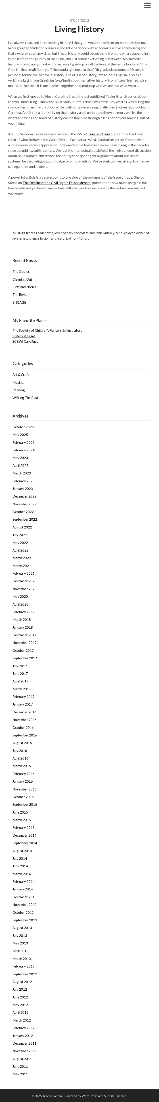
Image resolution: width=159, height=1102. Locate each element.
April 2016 (20, 758)
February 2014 (24, 881)
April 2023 (20, 465)
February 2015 (24, 827)
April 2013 (20, 950)
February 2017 (24, 696)
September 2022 (25, 519)
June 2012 (20, 997)
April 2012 (20, 1012)
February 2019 (24, 612)
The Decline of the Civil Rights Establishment (57, 182)
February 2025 (24, 442)
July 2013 (20, 935)
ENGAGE (19, 302)
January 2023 (23, 488)
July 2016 (20, 750)
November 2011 (25, 1051)
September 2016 (25, 735)
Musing (18, 382)
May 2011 (20, 1074)
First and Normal (25, 287)
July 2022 (20, 535)
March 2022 (22, 558)
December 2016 (24, 712)
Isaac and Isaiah (100, 134)
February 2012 (24, 1028)
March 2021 (22, 565)
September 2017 (25, 658)
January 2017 (23, 704)
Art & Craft (21, 374)
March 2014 (22, 874)
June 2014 (20, 866)
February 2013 (24, 966)
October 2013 (23, 912)
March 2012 (22, 1020)
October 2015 (23, 797)
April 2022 (20, 550)
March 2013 (22, 958)
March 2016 (22, 766)
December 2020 (24, 581)
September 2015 (25, 804)
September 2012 (25, 974)
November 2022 (25, 504)
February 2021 (24, 573)
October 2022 (23, 511)
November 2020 (25, 589)
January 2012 (23, 1035)
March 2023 (22, 473)
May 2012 (20, 1004)
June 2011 (20, 1066)
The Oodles (21, 271)
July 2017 (20, 666)
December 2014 (24, 835)
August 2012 (22, 981)
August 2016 (22, 742)
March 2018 (22, 619)
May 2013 (20, 943)
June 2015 (20, 812)
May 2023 (20, 457)
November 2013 (25, 904)
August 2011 (22, 1059)
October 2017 (23, 650)
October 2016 (23, 727)
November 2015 (25, 789)
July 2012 (20, 989)
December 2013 (24, 897)
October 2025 (23, 427)
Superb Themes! (116, 1096)
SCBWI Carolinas (25, 341)
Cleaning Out (22, 279)
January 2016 (23, 781)
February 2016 (24, 773)
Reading (19, 390)
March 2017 (22, 689)
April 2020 (20, 604)
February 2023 (24, 481)
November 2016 (25, 719)
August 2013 (22, 927)
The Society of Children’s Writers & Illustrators (47, 330)
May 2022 (20, 542)
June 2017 (20, 673)
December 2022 (24, 496)
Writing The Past (25, 397)
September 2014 (25, 843)
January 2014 (23, 889)
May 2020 (20, 596)
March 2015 (22, 820)
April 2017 (20, 681)
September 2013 (25, 920)
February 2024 (24, 450)
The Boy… (20, 294)
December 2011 (24, 1043)
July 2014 (20, 858)
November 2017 (25, 642)
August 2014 (22, 851)
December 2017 (24, 635)
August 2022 (22, 527)
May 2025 (20, 434)
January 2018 (23, 627)
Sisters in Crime (24, 336)
